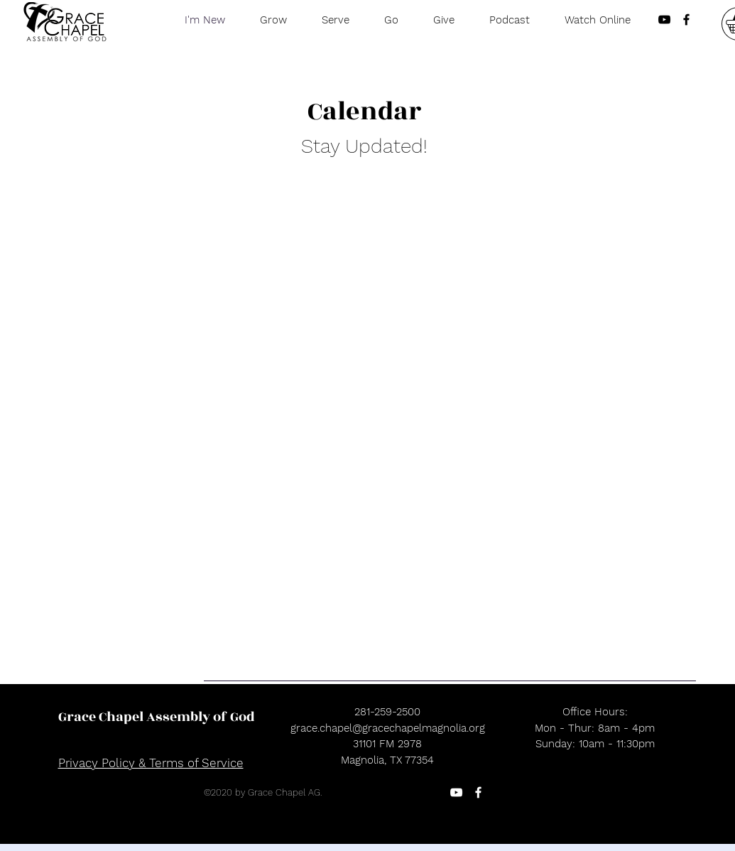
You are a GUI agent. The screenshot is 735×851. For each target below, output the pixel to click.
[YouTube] (456, 792)
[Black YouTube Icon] (664, 19)
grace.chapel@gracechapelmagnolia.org (387, 728)
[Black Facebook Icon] (686, 19)
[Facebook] (478, 792)
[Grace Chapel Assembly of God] (156, 717)
